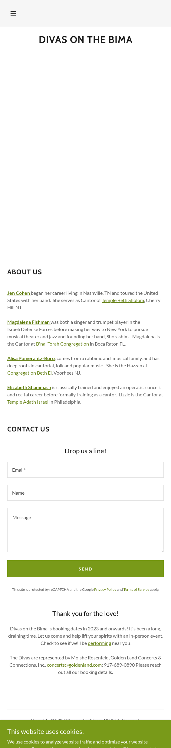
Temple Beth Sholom (123, 300)
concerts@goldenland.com (74, 665)
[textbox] (85, 470)
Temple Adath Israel (27, 402)
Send (85, 568)
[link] (85, 39)
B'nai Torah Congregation (62, 343)
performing (99, 643)
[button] (13, 13)
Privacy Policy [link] (105, 589)
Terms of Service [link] (136, 589)
